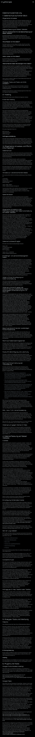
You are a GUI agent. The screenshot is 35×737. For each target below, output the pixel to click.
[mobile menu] (33, 2)
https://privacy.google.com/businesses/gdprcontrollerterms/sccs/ (16, 715)
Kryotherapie (6, 2)
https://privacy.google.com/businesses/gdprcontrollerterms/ (15, 714)
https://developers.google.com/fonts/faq (11, 676)
